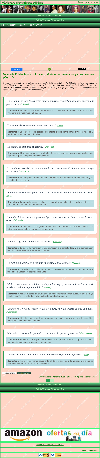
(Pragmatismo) (12, 312)
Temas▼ (21, 25)
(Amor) (26, 104)
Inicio (3, 25)
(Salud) (86, 355)
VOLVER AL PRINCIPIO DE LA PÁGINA (50, 445)
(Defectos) (49, 147)
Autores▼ (11, 25)
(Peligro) (47, 287)
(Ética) (9, 196)
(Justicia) (76, 263)
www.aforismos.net (90, 450)
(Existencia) (18, 220)
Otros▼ (39, 25)
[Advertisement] (50, 45)
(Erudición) (25, 171)
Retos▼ (30, 25)
